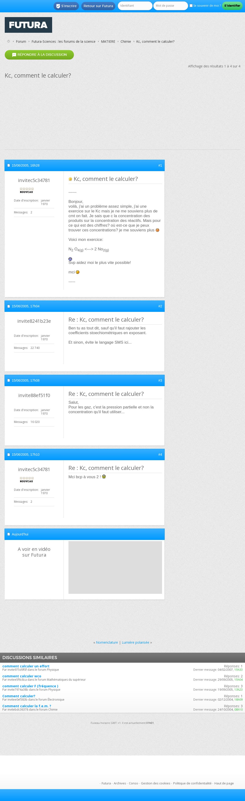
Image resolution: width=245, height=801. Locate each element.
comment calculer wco (21, 676)
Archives (120, 783)
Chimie (126, 41)
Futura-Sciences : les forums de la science (63, 41)
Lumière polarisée (135, 642)
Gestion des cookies (155, 783)
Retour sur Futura (98, 6)
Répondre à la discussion (39, 54)
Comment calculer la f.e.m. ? (26, 706)
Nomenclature (107, 642)
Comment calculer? (18, 696)
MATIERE (108, 41)
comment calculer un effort (26, 666)
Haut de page (224, 783)
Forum (21, 41)
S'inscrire (66, 6)
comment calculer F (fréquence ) (30, 686)
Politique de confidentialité (192, 783)
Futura (106, 783)
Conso (133, 783)
